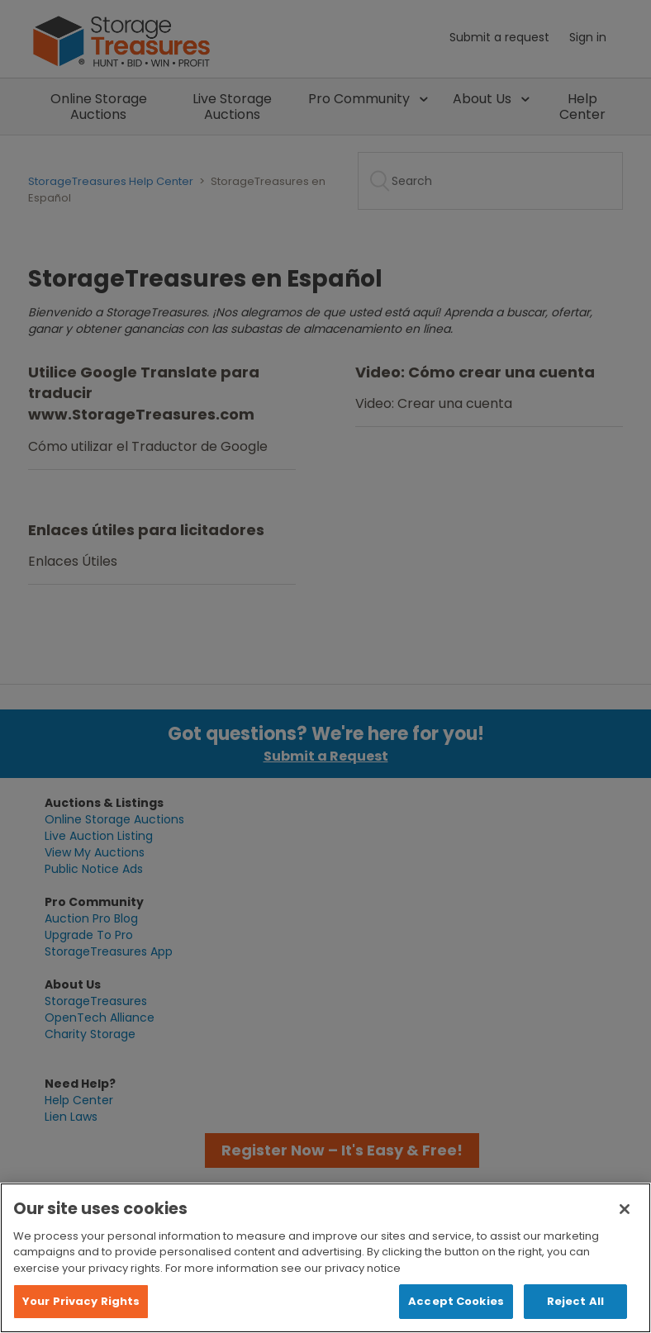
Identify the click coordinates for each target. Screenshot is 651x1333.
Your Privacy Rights (81, 1301)
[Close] (624, 1209)
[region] (325, 1258)
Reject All (575, 1301)
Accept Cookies (456, 1301)
